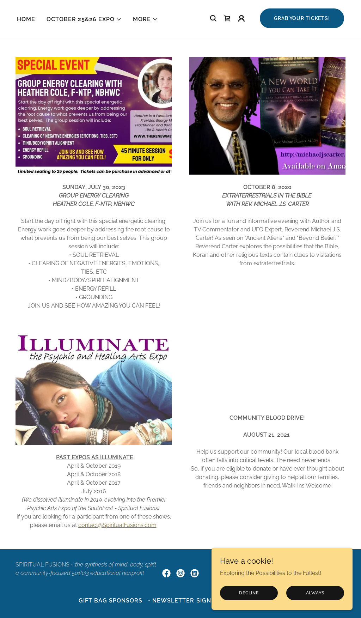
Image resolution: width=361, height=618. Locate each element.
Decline (248, 592)
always (315, 592)
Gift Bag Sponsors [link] (110, 600)
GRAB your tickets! (302, 18)
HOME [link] (26, 19)
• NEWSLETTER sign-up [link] (185, 600)
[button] (84, 19)
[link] (227, 18)
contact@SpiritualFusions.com (117, 525)
